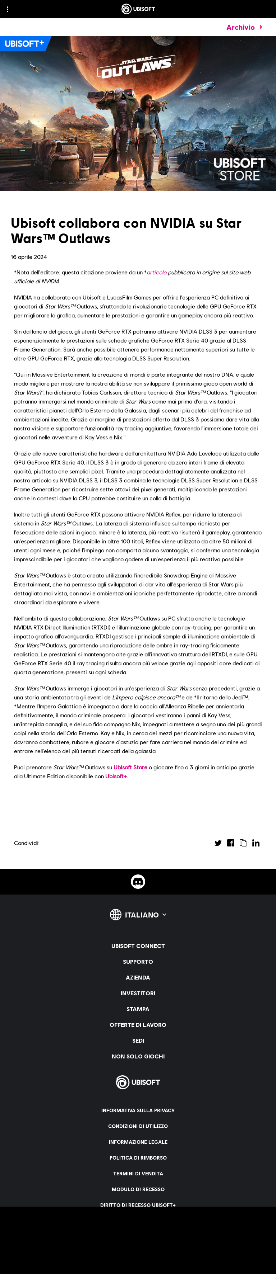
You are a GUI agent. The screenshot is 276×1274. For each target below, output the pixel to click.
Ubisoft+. (116, 776)
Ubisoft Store (130, 767)
